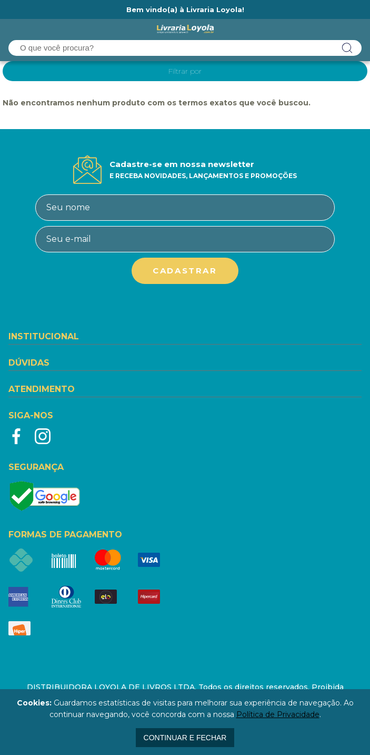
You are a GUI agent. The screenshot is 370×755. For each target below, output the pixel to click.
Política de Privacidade (277, 714)
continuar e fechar (185, 737)
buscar (347, 48)
